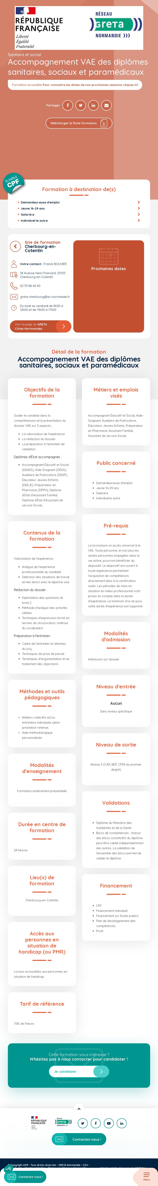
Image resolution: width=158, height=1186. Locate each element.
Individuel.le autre (34, 220)
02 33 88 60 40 (30, 286)
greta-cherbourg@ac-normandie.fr (45, 297)
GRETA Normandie (69, 1165)
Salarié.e (27, 214)
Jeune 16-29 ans (33, 208)
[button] (8, 1169)
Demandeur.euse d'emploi (40, 202)
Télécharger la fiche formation (79, 124)
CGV (85, 1165)
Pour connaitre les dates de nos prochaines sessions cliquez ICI (90, 85)
